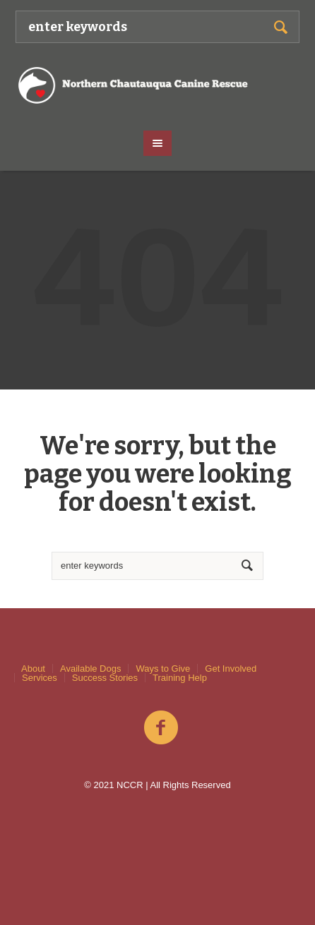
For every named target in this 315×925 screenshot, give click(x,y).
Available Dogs (90, 668)
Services (39, 677)
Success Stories (105, 677)
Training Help (180, 677)
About (33, 668)
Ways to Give (163, 668)
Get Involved (230, 668)
